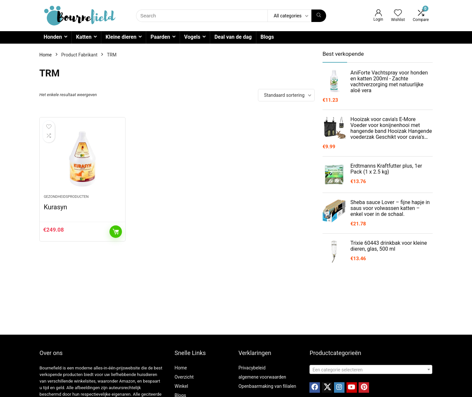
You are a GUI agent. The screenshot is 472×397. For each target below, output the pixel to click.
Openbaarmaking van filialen (267, 386)
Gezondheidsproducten (66, 197)
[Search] (318, 16)
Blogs (267, 37)
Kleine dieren (121, 37)
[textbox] (371, 369)
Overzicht (183, 377)
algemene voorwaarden (262, 377)
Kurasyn (55, 207)
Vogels (192, 37)
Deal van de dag (233, 37)
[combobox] (370, 369)
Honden (53, 37)
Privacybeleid (252, 367)
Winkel (181, 386)
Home (45, 54)
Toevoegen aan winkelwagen (116, 232)
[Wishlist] (398, 13)
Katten (83, 37)
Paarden (160, 37)
